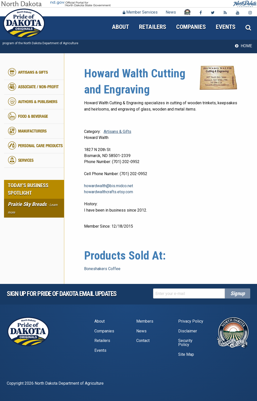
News (171, 12)
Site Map (186, 354)
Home (246, 45)
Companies (191, 26)
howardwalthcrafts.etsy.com (108, 191)
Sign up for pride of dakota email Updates (61, 293)
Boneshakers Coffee (102, 268)
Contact (143, 340)
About (120, 26)
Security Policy (185, 342)
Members (144, 321)
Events (225, 26)
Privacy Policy (190, 321)
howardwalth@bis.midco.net (108, 185)
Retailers (152, 26)
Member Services (140, 12)
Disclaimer (187, 331)
